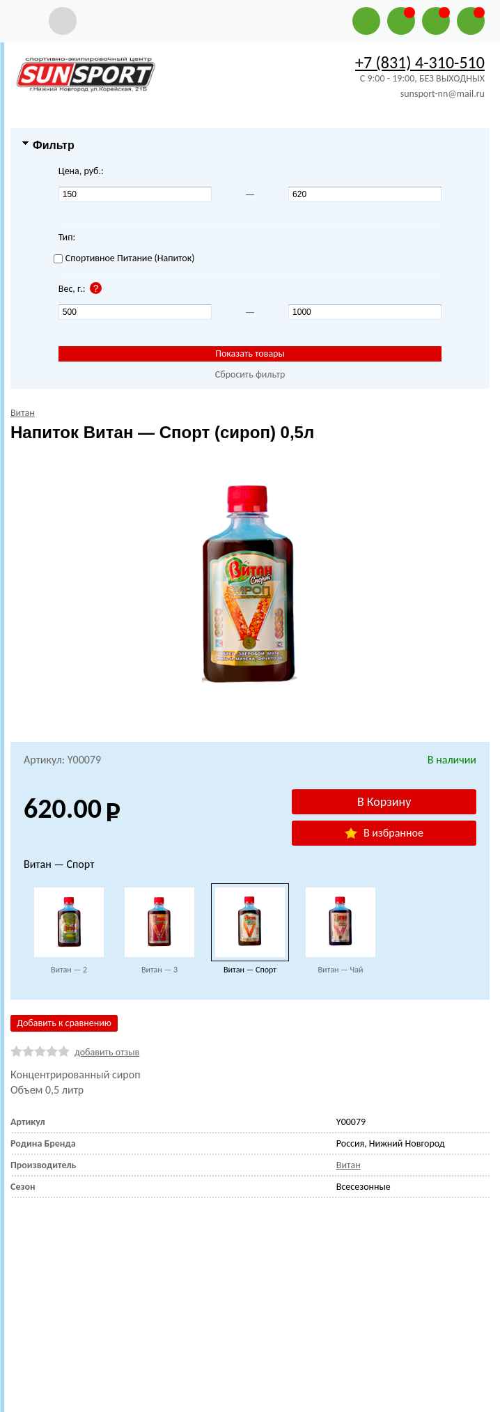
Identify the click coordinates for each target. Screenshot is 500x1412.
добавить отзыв (107, 1052)
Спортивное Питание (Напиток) (124, 259)
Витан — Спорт (250, 970)
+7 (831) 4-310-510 (420, 62)
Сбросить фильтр (250, 374)
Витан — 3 (159, 970)
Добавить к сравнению (64, 1023)
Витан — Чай (340, 970)
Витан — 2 (69, 970)
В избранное (384, 832)
